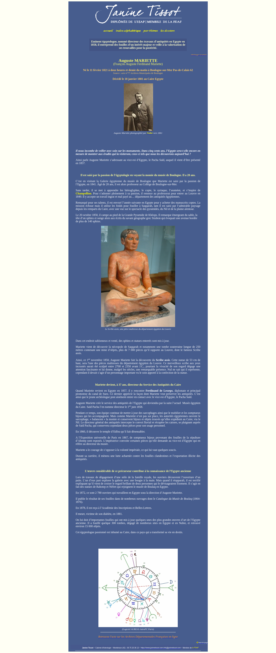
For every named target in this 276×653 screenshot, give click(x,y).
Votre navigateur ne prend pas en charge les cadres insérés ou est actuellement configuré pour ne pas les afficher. (138, 18)
